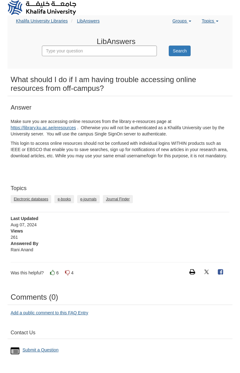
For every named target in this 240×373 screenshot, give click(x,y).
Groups (181, 20)
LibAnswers (88, 20)
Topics (210, 20)
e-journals (88, 199)
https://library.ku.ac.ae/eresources (43, 127)
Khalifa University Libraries (42, 20)
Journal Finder (118, 199)
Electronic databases (31, 199)
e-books (64, 199)
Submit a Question (40, 349)
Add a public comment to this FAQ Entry (49, 312)
